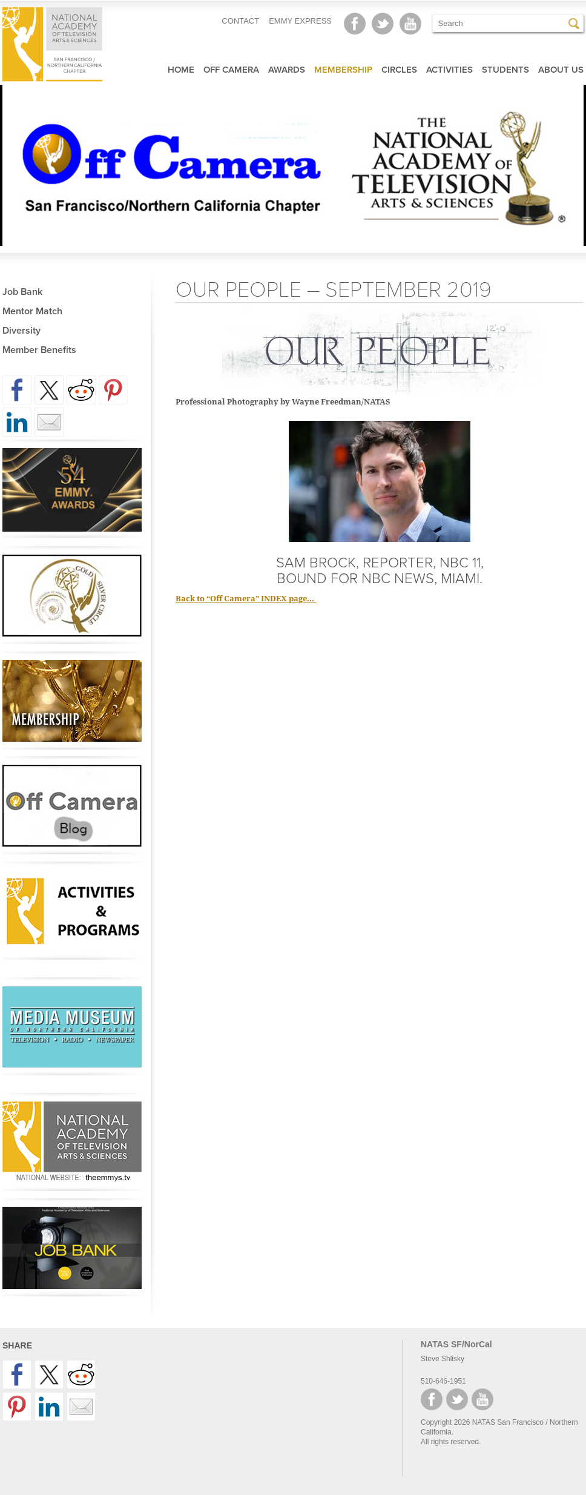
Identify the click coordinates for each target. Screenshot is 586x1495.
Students (505, 69)
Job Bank (22, 292)
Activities (449, 69)
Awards (286, 69)
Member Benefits (39, 350)
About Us (561, 69)
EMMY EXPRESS (300, 20)
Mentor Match (32, 311)
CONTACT (240, 20)
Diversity (21, 331)
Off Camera (231, 69)
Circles (399, 69)
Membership (343, 69)
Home (181, 69)
